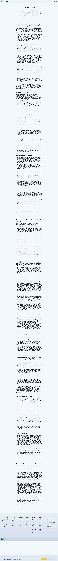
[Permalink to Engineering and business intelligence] (15, 203)
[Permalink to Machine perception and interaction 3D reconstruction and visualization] (15, 289)
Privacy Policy (7, 559)
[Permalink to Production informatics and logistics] (15, 432)
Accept (43, 558)
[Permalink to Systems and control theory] (15, 115)
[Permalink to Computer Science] (15, 22)
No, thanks (51, 558)
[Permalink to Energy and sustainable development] (15, 517)
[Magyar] (56, 2)
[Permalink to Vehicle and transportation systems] (15, 354)
